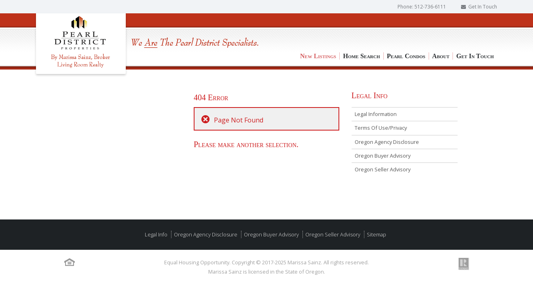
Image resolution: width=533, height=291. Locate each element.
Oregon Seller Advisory (382, 169)
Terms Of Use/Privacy (381, 127)
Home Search (361, 28)
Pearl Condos (406, 28)
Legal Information (376, 114)
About (441, 28)
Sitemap (376, 234)
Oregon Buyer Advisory (382, 155)
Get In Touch (482, 6)
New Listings (318, 28)
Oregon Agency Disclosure (387, 142)
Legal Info (156, 234)
